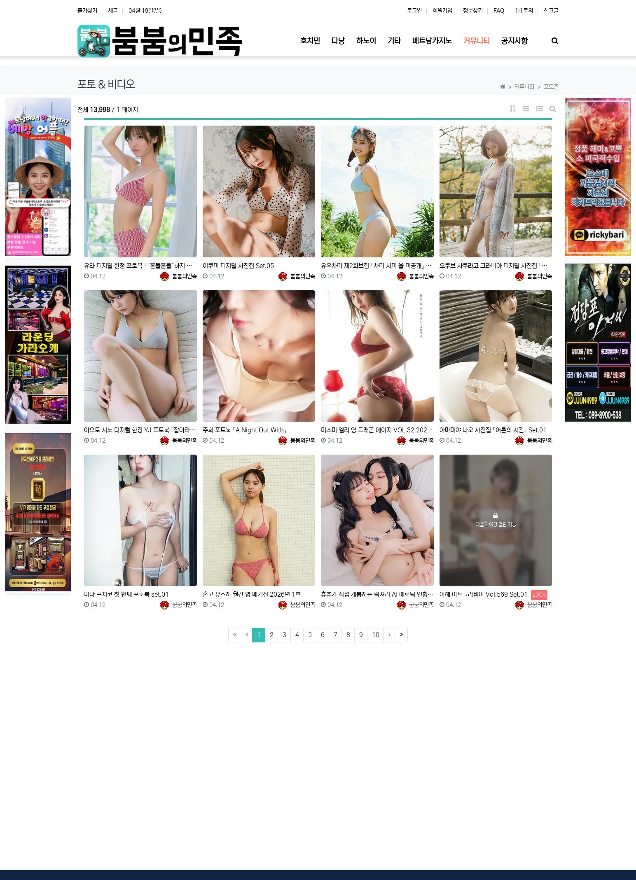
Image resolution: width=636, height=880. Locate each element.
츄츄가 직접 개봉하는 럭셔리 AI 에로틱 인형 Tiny (377, 594)
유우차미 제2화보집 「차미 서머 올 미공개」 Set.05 (377, 265)
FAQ (498, 10)
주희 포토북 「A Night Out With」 (245, 430)
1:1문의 (524, 10)
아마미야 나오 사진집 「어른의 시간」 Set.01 (493, 430)
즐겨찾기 (87, 10)
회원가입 (442, 10)
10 (375, 634)
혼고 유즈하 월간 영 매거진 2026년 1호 (252, 594)
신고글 (551, 10)
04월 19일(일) (145, 10)
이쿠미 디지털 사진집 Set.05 (238, 265)
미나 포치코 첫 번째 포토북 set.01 (126, 594)
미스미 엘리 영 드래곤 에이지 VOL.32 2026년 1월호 (377, 430)
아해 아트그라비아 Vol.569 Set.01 (493, 595)
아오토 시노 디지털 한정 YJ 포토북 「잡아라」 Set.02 (140, 430)
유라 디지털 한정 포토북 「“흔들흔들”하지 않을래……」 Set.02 (140, 265)
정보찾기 (473, 10)
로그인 (414, 10)
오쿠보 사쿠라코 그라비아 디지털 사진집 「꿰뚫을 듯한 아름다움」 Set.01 (496, 265)
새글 (113, 10)
